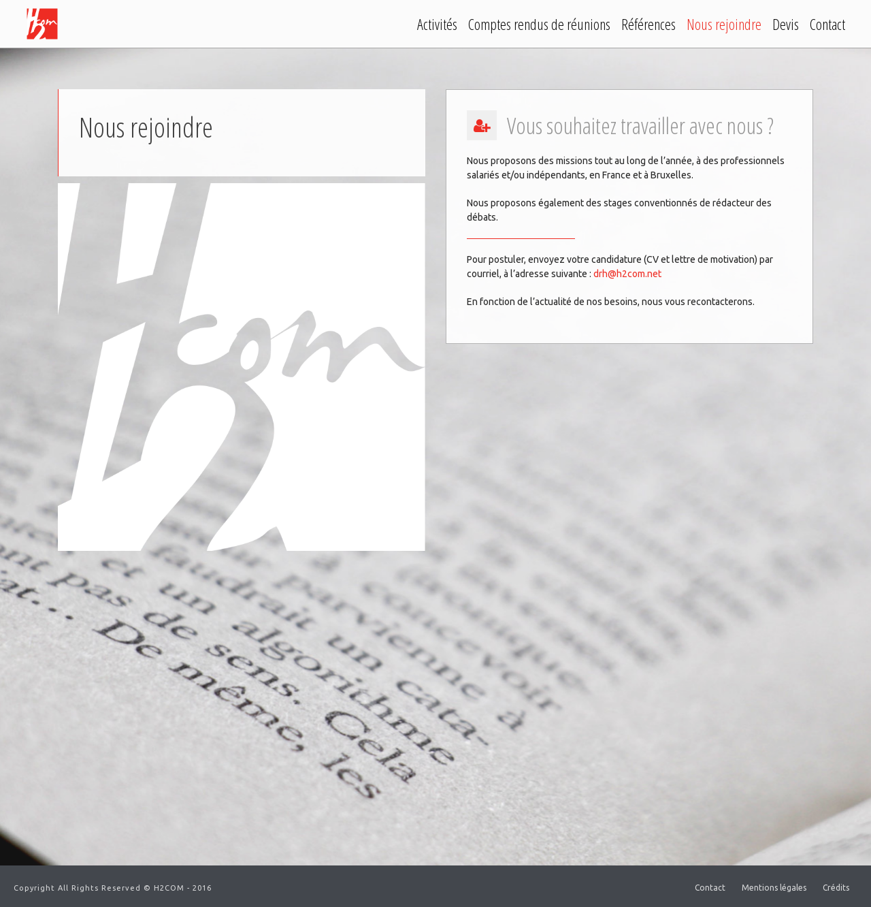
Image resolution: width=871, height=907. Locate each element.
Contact (827, 24)
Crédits (836, 887)
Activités (437, 24)
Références (648, 24)
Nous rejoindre (724, 24)
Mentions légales (774, 887)
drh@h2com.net (627, 273)
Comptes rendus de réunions (539, 24)
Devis (785, 24)
